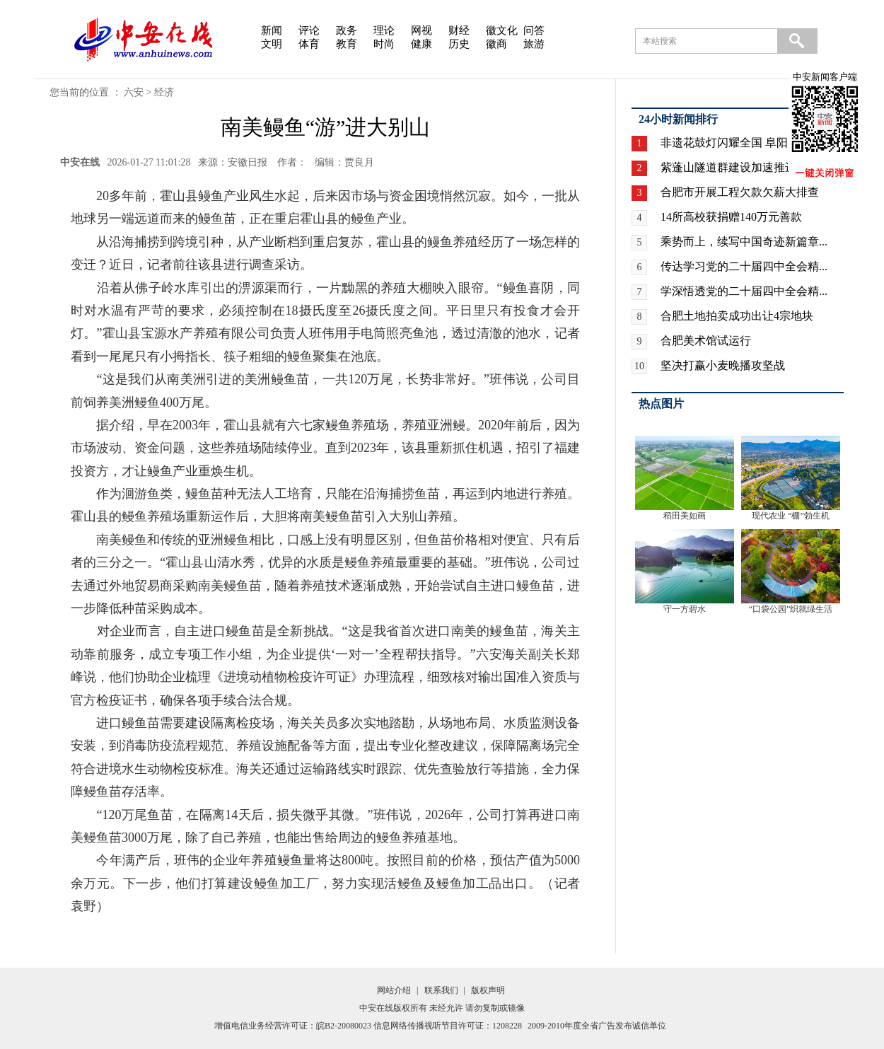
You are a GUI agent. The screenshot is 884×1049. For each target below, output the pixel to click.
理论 (384, 30)
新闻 (271, 30)
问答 (534, 30)
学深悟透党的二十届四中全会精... (744, 291)
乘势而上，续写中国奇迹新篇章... (744, 242)
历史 (459, 44)
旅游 (534, 44)
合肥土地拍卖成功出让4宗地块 (737, 316)
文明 (271, 44)
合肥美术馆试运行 (706, 341)
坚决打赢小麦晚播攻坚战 (723, 365)
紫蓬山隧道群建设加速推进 (728, 167)
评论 (309, 30)
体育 (309, 44)
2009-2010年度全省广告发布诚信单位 (597, 1026)
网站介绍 (394, 990)
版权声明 (488, 990)
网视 (421, 30)
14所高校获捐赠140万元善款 (731, 217)
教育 (346, 44)
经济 (164, 92)
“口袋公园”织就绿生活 (791, 609)
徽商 (496, 44)
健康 (421, 44)
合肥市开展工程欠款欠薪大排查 (740, 192)
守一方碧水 (684, 609)
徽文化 (502, 30)
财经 (459, 30)
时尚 (384, 44)
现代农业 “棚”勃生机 (791, 516)
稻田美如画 (684, 516)
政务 (346, 30)
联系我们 (441, 990)
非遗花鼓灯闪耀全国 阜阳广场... (740, 143)
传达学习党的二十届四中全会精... (744, 266)
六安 (134, 92)
